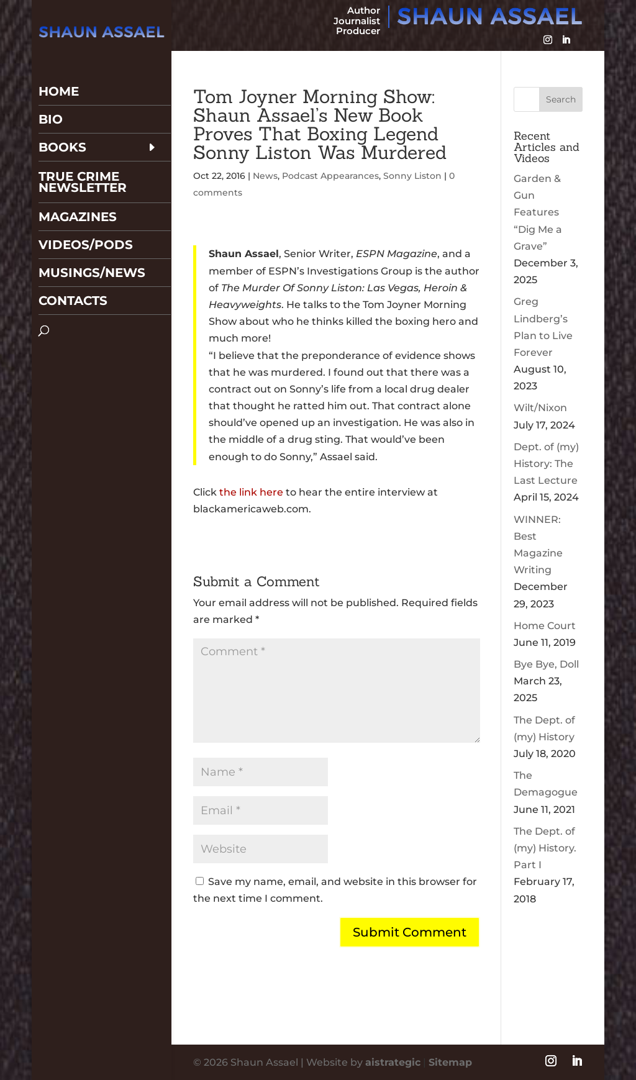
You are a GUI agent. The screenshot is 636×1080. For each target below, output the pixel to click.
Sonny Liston (412, 175)
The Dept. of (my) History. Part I (545, 848)
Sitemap (450, 1062)
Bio (51, 86)
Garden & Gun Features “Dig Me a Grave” (538, 212)
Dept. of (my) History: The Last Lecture (546, 463)
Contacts (73, 268)
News (265, 175)
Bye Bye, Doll (546, 664)
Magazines (78, 184)
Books (62, 114)
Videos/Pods (86, 212)
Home (59, 59)
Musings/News (92, 240)
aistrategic (392, 1062)
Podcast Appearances (330, 175)
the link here (251, 492)
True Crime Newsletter (83, 150)
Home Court (545, 626)
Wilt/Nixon (540, 408)
